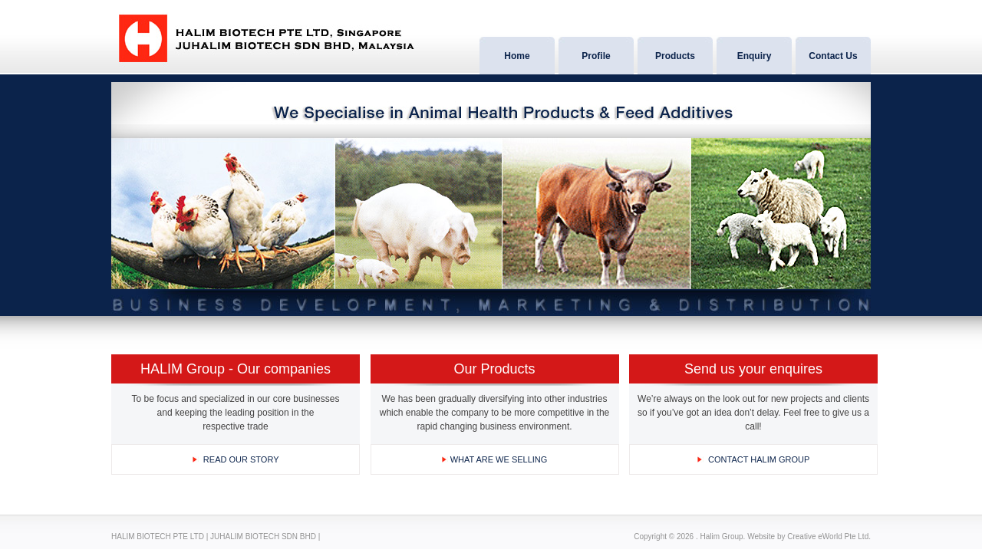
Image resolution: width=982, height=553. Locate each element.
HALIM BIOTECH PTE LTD (157, 536)
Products (675, 56)
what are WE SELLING (499, 459)
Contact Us (833, 56)
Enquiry (754, 56)
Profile (596, 56)
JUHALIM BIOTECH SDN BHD (263, 536)
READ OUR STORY (241, 459)
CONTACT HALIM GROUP (758, 459)
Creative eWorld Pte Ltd (827, 536)
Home (516, 56)
